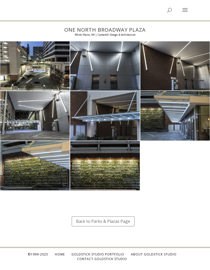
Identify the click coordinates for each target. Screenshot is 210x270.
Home (60, 254)
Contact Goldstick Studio (102, 259)
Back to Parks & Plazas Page (103, 221)
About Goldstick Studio (154, 254)
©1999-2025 (38, 254)
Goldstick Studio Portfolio (97, 254)
